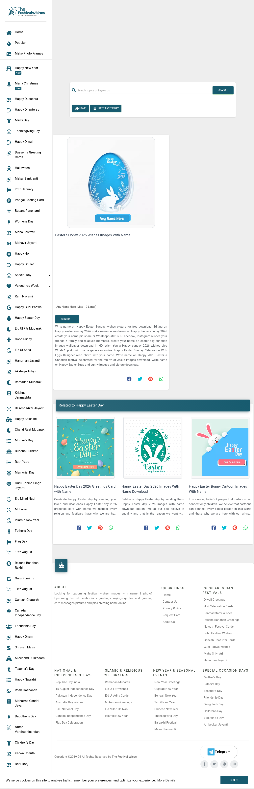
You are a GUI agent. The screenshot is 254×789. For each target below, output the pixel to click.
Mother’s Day (212, 677)
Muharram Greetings (118, 702)
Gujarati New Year (166, 689)
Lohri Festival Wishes (218, 633)
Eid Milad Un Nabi (116, 709)
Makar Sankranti (165, 729)
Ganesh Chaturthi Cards (219, 640)
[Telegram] (218, 752)
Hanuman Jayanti (215, 660)
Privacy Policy (172, 608)
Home (80, 108)
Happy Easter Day (106, 108)
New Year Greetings (167, 682)
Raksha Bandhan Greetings (222, 620)
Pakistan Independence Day (74, 695)
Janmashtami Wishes (218, 613)
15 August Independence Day (75, 689)
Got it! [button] (234, 779)
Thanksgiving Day (166, 716)
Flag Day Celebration (69, 722)
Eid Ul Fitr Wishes (116, 689)
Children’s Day (213, 711)
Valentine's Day (214, 718)
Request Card (172, 615)
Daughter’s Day (214, 704)
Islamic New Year (116, 716)
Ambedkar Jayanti (216, 724)
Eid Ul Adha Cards (117, 695)
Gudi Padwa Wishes (217, 647)
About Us (169, 622)
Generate (67, 319)
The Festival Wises (124, 756)
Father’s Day (212, 684)
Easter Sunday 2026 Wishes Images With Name (92, 235)
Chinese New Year (166, 709)
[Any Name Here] (92, 306)
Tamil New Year (164, 702)
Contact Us (170, 601)
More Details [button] (166, 780)
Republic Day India (68, 682)
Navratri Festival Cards (219, 626)
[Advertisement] (153, 39)
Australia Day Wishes (69, 702)
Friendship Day (213, 697)
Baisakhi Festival (165, 722)
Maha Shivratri (213, 653)
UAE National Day (67, 709)
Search (223, 90)
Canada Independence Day (73, 716)
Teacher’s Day (213, 691)
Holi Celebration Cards (218, 606)
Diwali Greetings (214, 599)
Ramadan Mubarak (117, 682)
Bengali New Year (166, 695)
